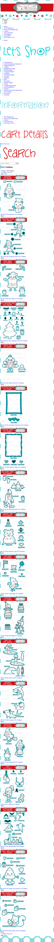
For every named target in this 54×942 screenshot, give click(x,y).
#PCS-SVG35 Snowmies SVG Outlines (12, 214)
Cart (5, 23)
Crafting (6, 73)
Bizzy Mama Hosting (9, 939)
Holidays (6, 78)
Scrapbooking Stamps (10, 85)
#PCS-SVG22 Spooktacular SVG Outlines (12, 846)
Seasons (6, 88)
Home (5, 26)
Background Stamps (9, 68)
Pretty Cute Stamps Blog (11, 29)
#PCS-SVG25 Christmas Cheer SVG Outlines (13, 256)
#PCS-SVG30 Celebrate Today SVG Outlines (13, 467)
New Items (7, 93)
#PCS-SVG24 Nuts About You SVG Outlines (13, 930)
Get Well (6, 76)
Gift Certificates (8, 32)
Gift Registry (7, 34)
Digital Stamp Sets (9, 65)
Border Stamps (8, 70)
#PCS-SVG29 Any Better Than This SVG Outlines (15, 425)
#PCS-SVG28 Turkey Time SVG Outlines (12, 383)
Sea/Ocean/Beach (9, 87)
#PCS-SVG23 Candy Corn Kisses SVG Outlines (14, 888)
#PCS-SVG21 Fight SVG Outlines (10, 804)
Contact (6, 31)
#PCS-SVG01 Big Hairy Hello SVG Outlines (13, 509)
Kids (5, 79)
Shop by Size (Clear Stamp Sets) (13, 90)
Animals (6, 67)
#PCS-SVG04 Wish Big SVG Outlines (11, 635)
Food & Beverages (9, 74)
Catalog (3, 170)
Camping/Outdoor (9, 71)
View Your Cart (5, 144)
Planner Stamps (8, 82)
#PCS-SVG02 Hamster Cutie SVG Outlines (13, 551)
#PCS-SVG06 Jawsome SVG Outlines (11, 720)
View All (9, 172)
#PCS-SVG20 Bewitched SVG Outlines (12, 762)
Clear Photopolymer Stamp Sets (13, 64)
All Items (6, 95)
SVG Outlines (8, 92)
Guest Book (7, 36)
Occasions (7, 81)
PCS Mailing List (9, 28)
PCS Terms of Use (9, 37)
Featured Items (8, 62)
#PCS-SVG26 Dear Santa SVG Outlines (12, 298)
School (6, 84)
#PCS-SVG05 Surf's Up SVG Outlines (11, 678)
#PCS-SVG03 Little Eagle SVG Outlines (12, 593)
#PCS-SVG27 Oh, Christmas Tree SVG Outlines (14, 341)
